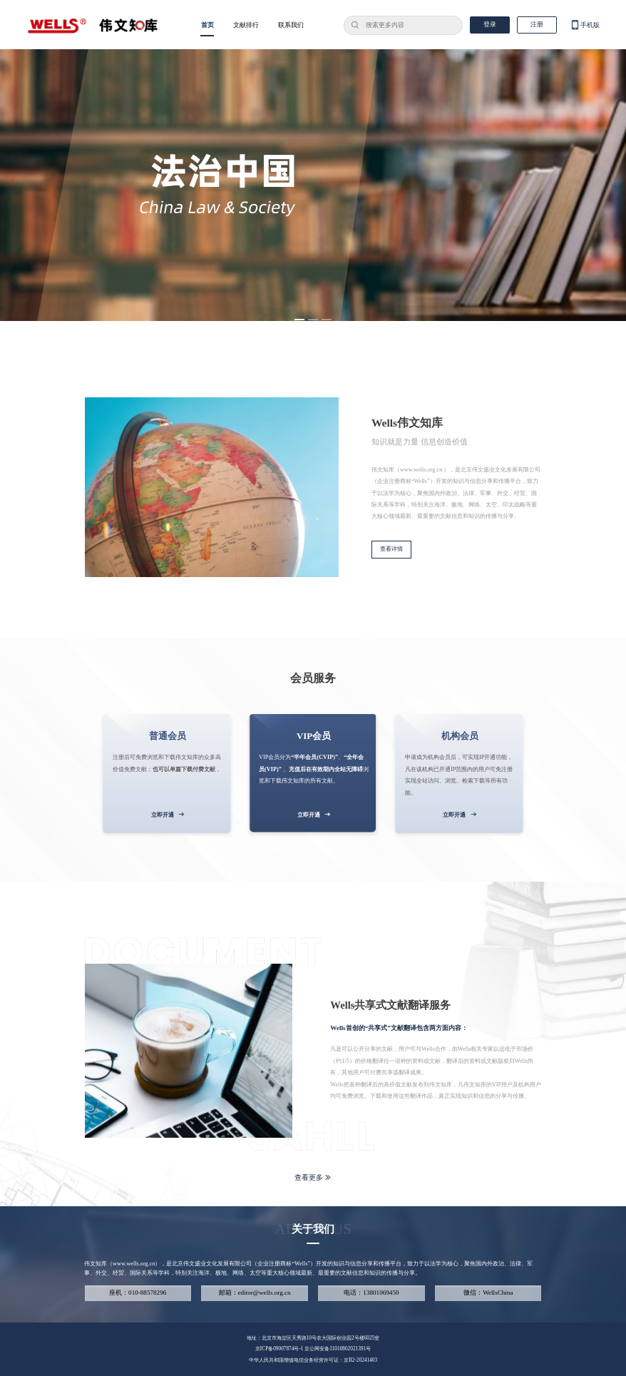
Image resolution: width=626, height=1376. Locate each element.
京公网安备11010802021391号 (337, 1348)
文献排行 (246, 25)
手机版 (585, 25)
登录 (489, 24)
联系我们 (291, 25)
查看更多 (312, 1177)
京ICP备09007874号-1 (279, 1348)
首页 (207, 25)
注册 (536, 24)
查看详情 (391, 549)
